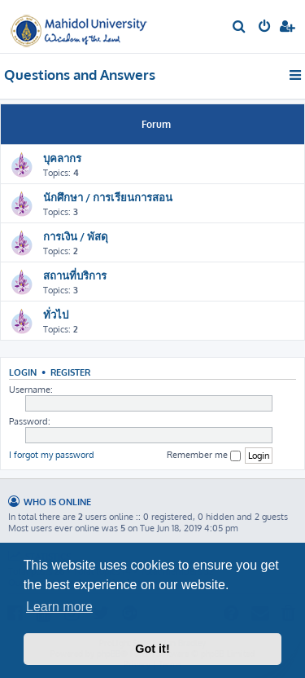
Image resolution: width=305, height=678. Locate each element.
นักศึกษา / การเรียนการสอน (107, 197)
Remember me (204, 455)
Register (70, 372)
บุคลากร (62, 158)
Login (23, 372)
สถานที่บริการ (75, 275)
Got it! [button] (152, 648)
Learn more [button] (59, 607)
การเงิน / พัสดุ (75, 236)
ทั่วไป (55, 314)
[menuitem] (239, 27)
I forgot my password (51, 454)
